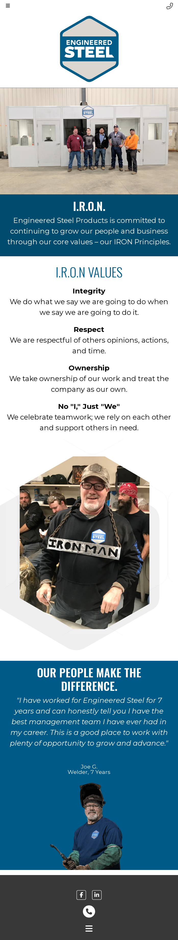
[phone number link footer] (89, 911)
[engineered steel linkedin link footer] (97, 894)
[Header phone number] (170, 6)
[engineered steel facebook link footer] (81, 894)
